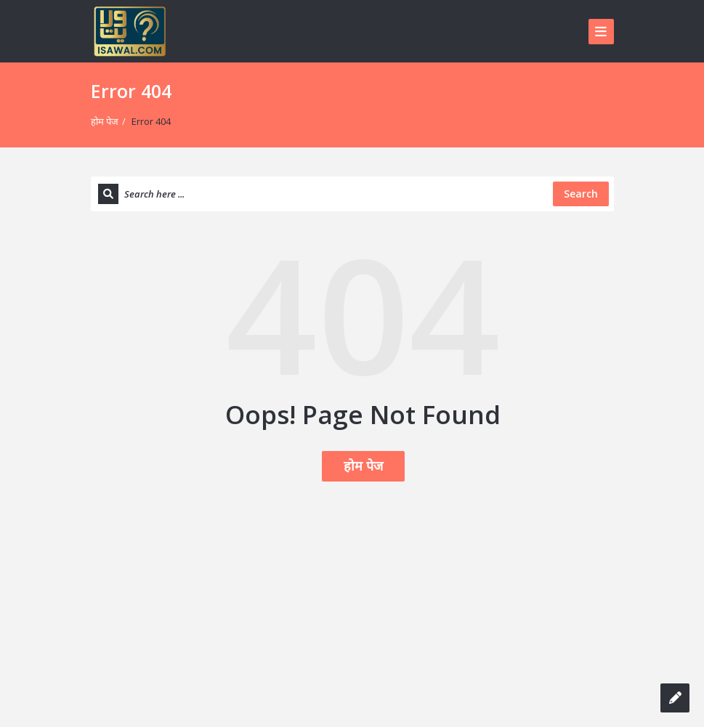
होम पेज (104, 121)
